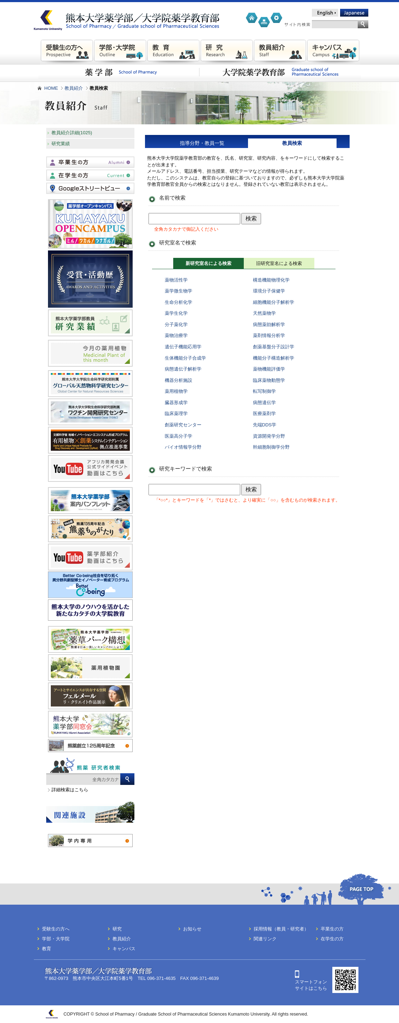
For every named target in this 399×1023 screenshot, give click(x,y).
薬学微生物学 (178, 291)
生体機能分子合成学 (185, 358)
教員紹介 (74, 88)
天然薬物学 (264, 313)
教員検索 (292, 143)
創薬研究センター (183, 424)
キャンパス (124, 948)
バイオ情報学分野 (183, 447)
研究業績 (61, 143)
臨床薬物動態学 (269, 380)
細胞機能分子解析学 (273, 302)
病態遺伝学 (264, 402)
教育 (46, 948)
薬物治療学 (176, 335)
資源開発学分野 (269, 436)
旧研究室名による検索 (279, 263)
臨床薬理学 (176, 413)
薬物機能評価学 (269, 369)
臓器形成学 (176, 402)
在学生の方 (332, 938)
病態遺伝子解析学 (183, 369)
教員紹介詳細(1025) (72, 132)
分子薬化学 (176, 324)
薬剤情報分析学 (269, 335)
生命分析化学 (178, 302)
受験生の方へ (55, 929)
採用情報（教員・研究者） (281, 929)
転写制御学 (264, 391)
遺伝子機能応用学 (183, 346)
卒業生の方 (332, 929)
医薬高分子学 (178, 436)
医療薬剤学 (264, 413)
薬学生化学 (176, 313)
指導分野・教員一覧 (202, 143)
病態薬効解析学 (269, 324)
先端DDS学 (264, 424)
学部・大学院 (55, 938)
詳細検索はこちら (70, 789)
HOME (51, 88)
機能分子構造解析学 (273, 358)
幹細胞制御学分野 (271, 447)
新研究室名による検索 (208, 263)
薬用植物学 (176, 391)
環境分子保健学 (269, 291)
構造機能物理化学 (271, 280)
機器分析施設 (178, 380)
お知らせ (192, 929)
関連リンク (265, 938)
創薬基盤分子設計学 (273, 346)
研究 (117, 929)
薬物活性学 (176, 280)
